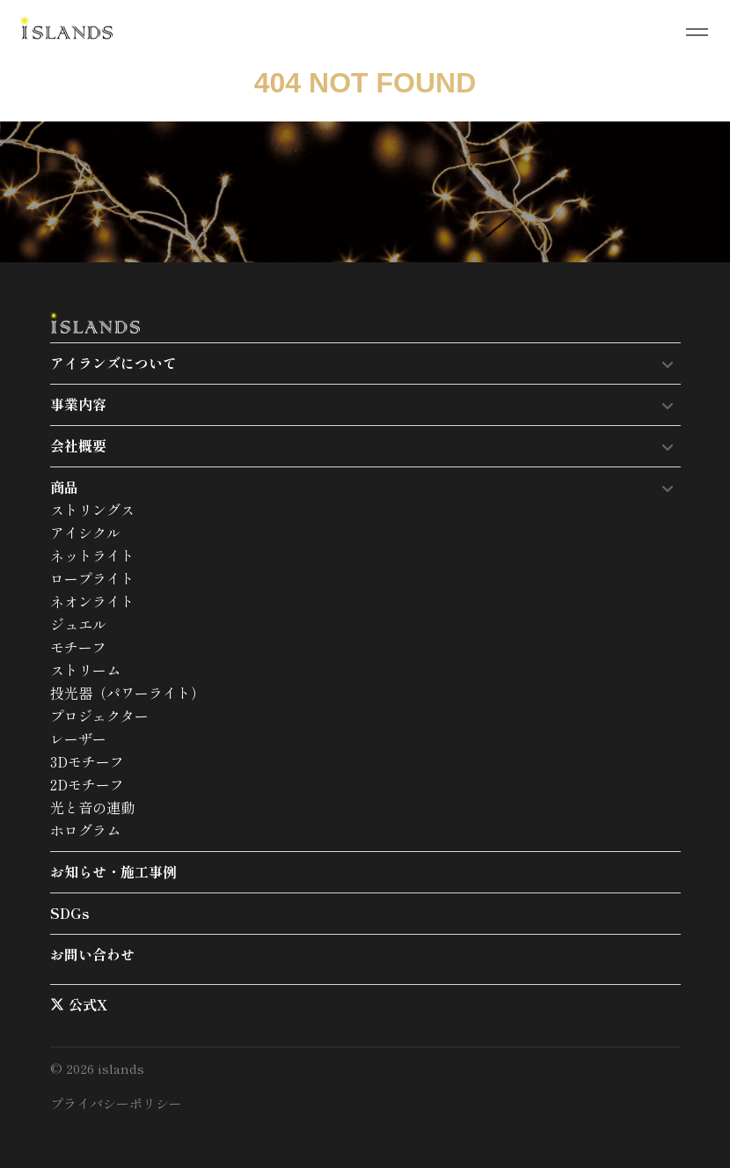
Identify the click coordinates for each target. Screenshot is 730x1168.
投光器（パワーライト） (127, 692)
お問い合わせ (92, 954)
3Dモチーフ (87, 761)
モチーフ (78, 646)
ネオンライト (92, 601)
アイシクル (85, 532)
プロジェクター (99, 715)
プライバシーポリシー (116, 1103)
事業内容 (78, 404)
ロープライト (92, 578)
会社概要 (78, 445)
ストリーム (85, 669)
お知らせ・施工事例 (113, 871)
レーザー (78, 738)
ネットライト (92, 555)
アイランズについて (113, 362)
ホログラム (85, 830)
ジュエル (78, 624)
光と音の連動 (92, 807)
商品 (64, 486)
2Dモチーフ (87, 784)
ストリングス (92, 509)
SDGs (70, 912)
